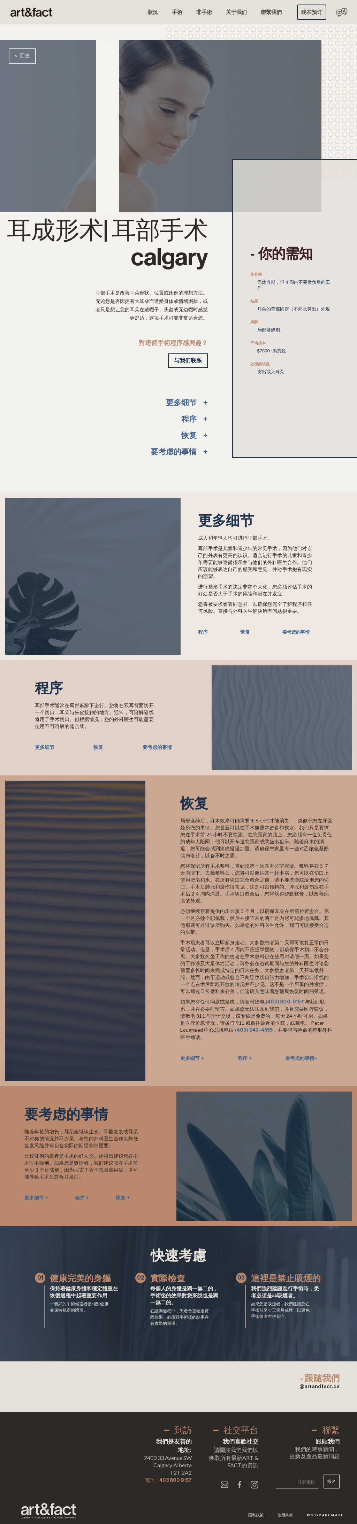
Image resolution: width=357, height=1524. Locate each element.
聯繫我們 (271, 12)
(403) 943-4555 (254, 1030)
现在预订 (311, 12)
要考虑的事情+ (301, 1058)
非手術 (204, 12)
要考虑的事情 (296, 632)
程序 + (245, 1058)
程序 (203, 632)
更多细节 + (192, 1058)
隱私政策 (256, 1515)
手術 (177, 12)
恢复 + (123, 1198)
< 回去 (22, 55)
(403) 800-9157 (285, 1002)
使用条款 (285, 1515)
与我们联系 (188, 361)
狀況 (152, 12)
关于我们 (236, 12)
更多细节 (44, 747)
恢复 (245, 632)
